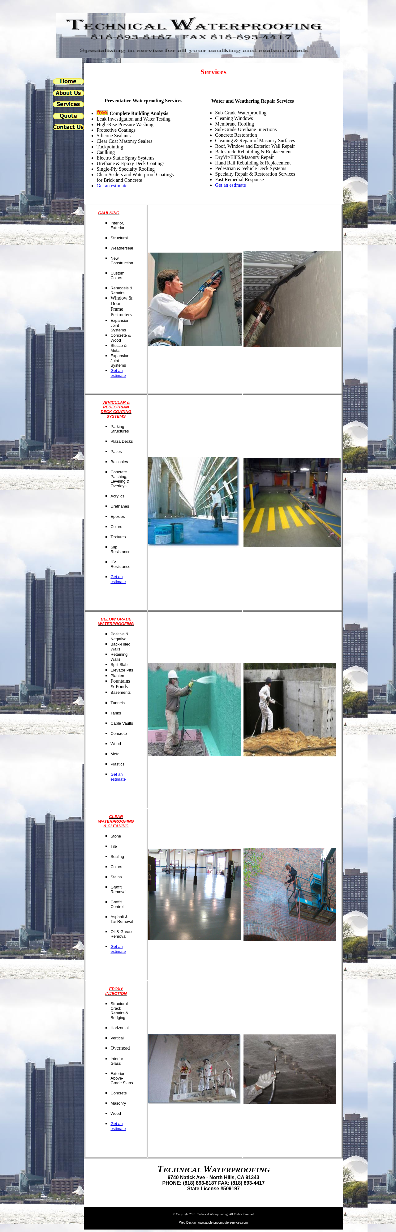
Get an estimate (112, 185)
